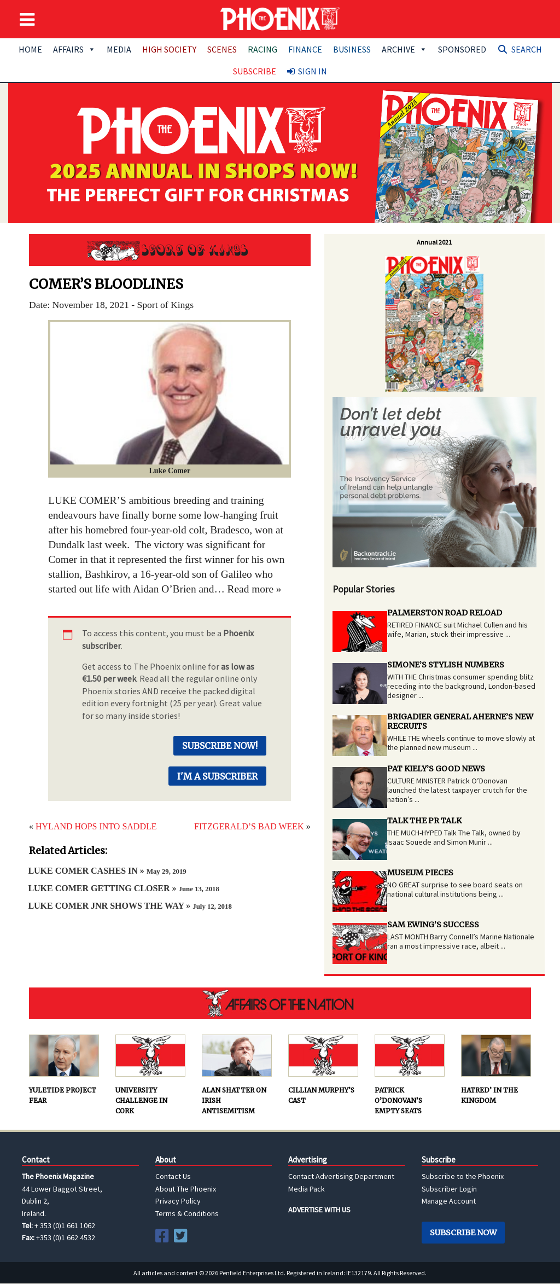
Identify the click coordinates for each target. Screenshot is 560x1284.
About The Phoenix (185, 1189)
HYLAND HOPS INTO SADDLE (96, 826)
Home (30, 49)
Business (352, 49)
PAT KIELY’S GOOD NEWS (436, 769)
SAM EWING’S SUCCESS (433, 924)
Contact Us (173, 1176)
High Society (169, 49)
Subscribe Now (463, 1232)
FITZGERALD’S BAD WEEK (249, 826)
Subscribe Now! (220, 745)
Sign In (312, 71)
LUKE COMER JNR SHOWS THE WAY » (129, 905)
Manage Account (449, 1201)
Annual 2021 (434, 242)
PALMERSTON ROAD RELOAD (444, 613)
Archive (404, 49)
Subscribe (254, 71)
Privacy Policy (178, 1201)
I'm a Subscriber (217, 776)
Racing (262, 49)
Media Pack (306, 1189)
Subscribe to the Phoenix (463, 1176)
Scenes (222, 49)
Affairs (74, 49)
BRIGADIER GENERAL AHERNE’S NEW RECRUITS (460, 721)
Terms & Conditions (187, 1213)
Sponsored (462, 49)
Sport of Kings (170, 250)
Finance (305, 49)
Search (526, 49)
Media (119, 49)
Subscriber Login (449, 1189)
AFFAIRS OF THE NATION (280, 1003)
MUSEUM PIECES (420, 873)
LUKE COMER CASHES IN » (107, 870)
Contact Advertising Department (341, 1176)
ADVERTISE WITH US (319, 1210)
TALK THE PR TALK (424, 821)
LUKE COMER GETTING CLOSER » (123, 888)
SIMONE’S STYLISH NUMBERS (445, 665)
